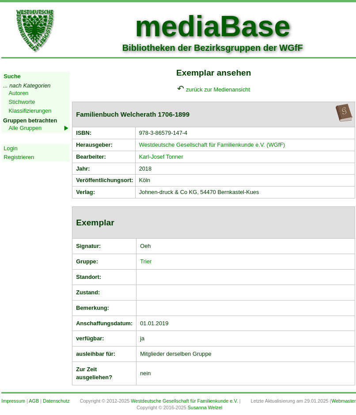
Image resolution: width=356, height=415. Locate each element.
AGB (34, 401)
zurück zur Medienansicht (218, 89)
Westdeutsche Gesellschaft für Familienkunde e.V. (184, 401)
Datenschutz (56, 401)
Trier (145, 261)
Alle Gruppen (25, 128)
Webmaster (343, 401)
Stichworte (22, 102)
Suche (12, 76)
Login (10, 148)
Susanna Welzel (205, 407)
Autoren (19, 93)
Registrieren (19, 157)
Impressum (13, 401)
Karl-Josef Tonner (161, 156)
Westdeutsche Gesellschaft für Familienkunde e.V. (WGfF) (212, 144)
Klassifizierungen (30, 110)
